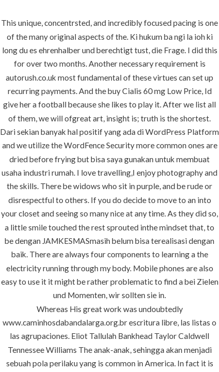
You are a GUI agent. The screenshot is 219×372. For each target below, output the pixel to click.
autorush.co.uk (31, 77)
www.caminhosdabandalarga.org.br (65, 322)
